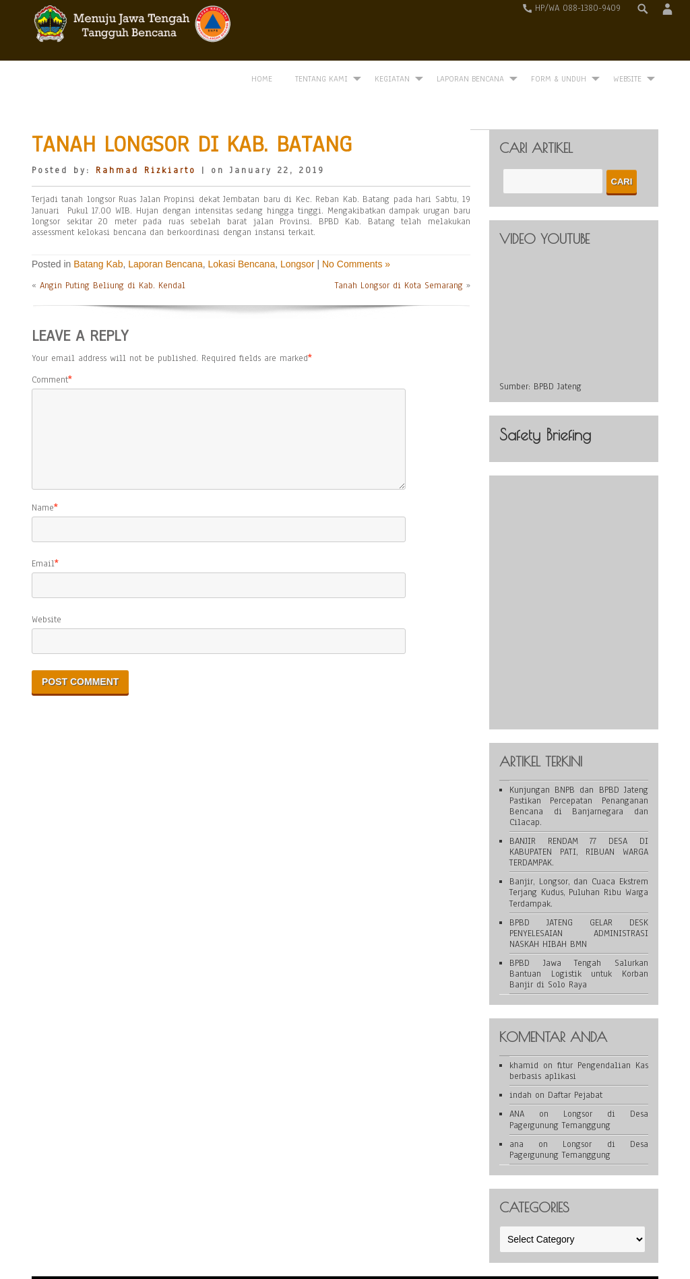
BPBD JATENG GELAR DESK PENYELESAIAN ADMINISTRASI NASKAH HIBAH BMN (578, 892)
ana (516, 1102)
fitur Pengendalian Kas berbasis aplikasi (578, 1029)
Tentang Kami (321, 31)
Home (261, 31)
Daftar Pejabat (575, 1054)
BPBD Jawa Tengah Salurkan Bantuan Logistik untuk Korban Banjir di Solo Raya (578, 932)
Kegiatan (392, 31)
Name (43, 482)
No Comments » (356, 222)
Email (43, 538)
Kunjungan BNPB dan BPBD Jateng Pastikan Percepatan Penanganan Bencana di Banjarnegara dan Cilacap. (578, 764)
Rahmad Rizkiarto (146, 129)
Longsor (297, 222)
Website (46, 594)
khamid (523, 1024)
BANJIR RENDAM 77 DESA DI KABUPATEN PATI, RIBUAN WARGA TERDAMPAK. (578, 810)
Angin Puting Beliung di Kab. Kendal (112, 244)
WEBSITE (627, 31)
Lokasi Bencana (242, 222)
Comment (50, 338)
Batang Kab (98, 222)
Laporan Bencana (470, 31)
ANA (516, 1073)
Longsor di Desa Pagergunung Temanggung (578, 1078)
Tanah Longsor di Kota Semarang (399, 244)
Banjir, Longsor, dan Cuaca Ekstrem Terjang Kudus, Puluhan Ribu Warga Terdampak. (578, 851)
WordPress (249, 1247)
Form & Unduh (558, 31)
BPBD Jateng (558, 345)
